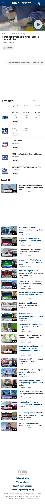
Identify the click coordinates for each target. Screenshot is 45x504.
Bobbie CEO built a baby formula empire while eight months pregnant (31, 337)
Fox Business (21, 3)
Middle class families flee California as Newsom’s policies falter (31, 230)
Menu (3, 3)
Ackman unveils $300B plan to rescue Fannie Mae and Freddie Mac (31, 187)
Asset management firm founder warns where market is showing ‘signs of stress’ (31, 415)
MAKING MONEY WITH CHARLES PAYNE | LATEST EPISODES (25, 63)
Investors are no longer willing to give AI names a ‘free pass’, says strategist (30, 284)
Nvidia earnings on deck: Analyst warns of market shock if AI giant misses (31, 273)
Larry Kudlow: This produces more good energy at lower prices (30, 251)
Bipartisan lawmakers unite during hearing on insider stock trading (31, 383)
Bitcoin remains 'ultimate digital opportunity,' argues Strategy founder (31, 294)
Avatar (39, 3)
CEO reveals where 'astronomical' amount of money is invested (31, 316)
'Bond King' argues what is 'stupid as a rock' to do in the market (30, 241)
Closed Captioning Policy (22, 490)
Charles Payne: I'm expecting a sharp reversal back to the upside (30, 327)
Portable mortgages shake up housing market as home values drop (31, 393)
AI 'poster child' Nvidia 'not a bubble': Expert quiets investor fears (30, 262)
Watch (15, 121)
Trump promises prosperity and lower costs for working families (31, 372)
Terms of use (22, 482)
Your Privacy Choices (22, 486)
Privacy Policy (22, 478)
